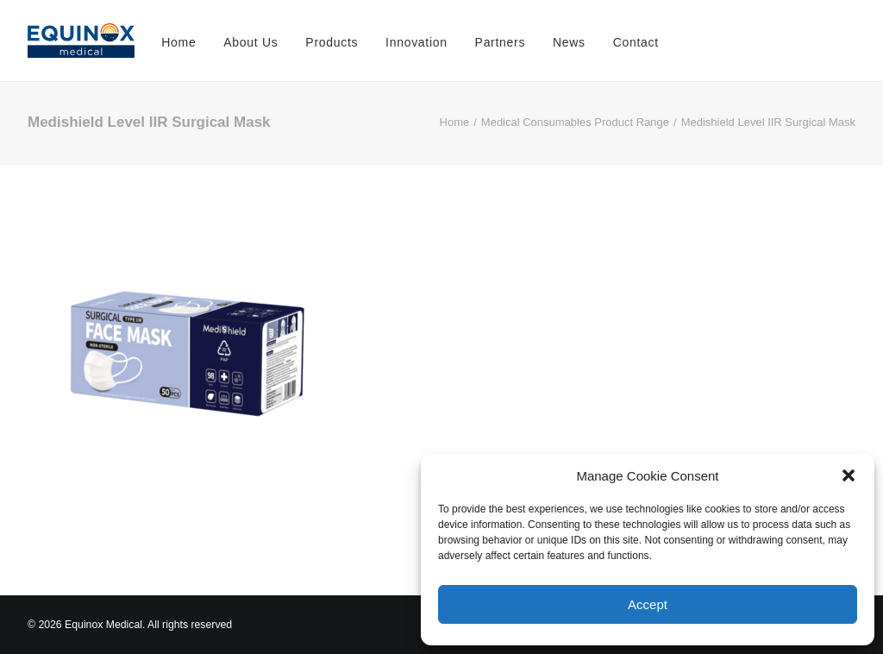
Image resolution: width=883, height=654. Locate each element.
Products (331, 42)
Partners (500, 42)
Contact (636, 42)
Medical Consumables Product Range (575, 122)
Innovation (416, 42)
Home (178, 42)
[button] (848, 475)
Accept (647, 604)
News (569, 42)
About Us (250, 42)
